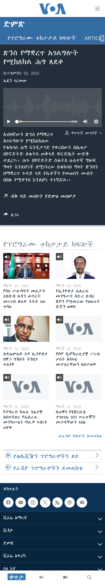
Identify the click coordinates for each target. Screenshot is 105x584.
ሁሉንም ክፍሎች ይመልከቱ (80, 436)
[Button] (11, 216)
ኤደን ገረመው (15, 80)
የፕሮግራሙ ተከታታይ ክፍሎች (42, 38)
